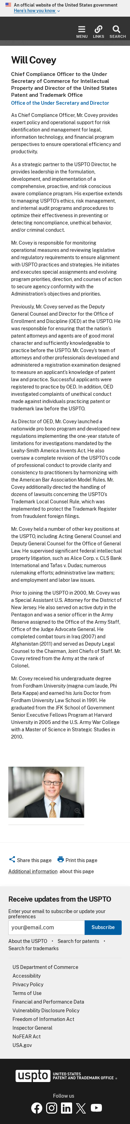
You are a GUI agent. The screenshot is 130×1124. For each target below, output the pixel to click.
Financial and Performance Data (48, 1002)
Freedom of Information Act (43, 1019)
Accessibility (26, 976)
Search (116, 32)
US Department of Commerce (45, 967)
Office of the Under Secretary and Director (60, 103)
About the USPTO (27, 941)
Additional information (33, 871)
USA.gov (22, 1045)
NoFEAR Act (26, 1036)
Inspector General (32, 1028)
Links (98, 32)
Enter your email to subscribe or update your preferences (56, 914)
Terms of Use (27, 993)
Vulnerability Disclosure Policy (45, 1010)
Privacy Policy (27, 984)
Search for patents (78, 941)
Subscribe (103, 927)
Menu (82, 32)
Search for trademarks (33, 948)
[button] (30, 861)
